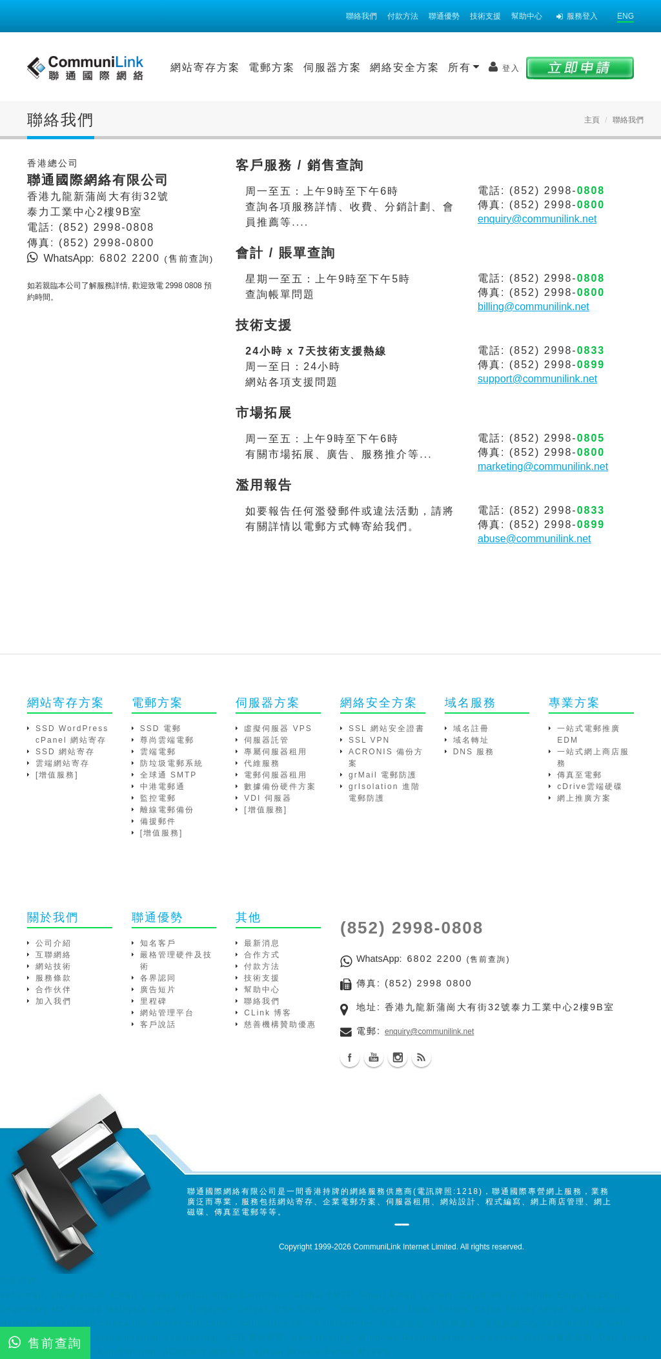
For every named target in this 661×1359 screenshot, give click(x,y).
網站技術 (54, 966)
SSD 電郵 (160, 728)
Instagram (397, 1057)
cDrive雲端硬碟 (590, 786)
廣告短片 (158, 989)
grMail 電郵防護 (383, 774)
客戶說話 (158, 1024)
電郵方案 (272, 67)
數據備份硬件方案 (280, 786)
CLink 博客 (268, 1012)
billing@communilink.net (533, 306)
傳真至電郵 (579, 774)
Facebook (350, 1057)
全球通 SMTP (169, 774)
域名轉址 (471, 740)
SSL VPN (369, 740)
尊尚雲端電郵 (167, 740)
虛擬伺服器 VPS (278, 728)
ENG (625, 16)
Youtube (373, 1057)
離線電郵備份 (167, 809)
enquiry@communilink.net (537, 218)
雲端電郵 (158, 751)
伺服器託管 (266, 740)
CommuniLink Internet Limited (404, 1246)
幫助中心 (526, 16)
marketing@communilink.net (543, 466)
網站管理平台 (167, 1012)
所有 (464, 67)
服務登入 (577, 16)
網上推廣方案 (584, 798)
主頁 (592, 119)
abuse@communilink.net (534, 538)
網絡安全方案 (405, 67)
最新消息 (262, 943)
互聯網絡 (54, 954)
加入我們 (54, 1001)
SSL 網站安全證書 (387, 728)
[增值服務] (57, 774)
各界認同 (158, 978)
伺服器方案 (332, 67)
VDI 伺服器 (267, 798)
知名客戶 (158, 943)
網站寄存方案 (205, 67)
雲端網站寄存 (63, 763)
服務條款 (54, 978)
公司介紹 (54, 943)
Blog (421, 1057)
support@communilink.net (537, 378)
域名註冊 (471, 728)
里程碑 (153, 1001)
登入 (504, 67)
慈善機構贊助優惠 (280, 1024)
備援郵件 (158, 821)
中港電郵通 (162, 786)
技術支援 (485, 16)
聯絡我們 (361, 16)
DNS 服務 (474, 751)
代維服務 (262, 763)
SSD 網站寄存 (65, 751)
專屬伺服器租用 (275, 751)
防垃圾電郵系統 (171, 763)
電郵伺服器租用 (275, 774)
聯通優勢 (444, 16)
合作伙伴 (54, 989)
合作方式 (262, 954)
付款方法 (402, 16)
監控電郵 (158, 798)
